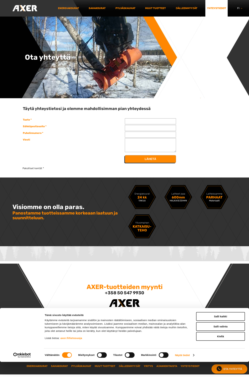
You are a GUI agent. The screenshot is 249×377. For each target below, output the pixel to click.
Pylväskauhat (125, 8)
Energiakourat (68, 8)
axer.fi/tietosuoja (71, 353)
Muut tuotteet (155, 8)
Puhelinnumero (32, 133)
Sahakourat (97, 8)
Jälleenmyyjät (186, 8)
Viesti (26, 139)
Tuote (26, 119)
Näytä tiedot (182, 370)
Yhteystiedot (216, 8)
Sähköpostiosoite (34, 126)
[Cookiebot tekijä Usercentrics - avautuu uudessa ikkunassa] (22, 370)
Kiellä (220, 351)
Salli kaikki (220, 331)
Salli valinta (221, 341)
